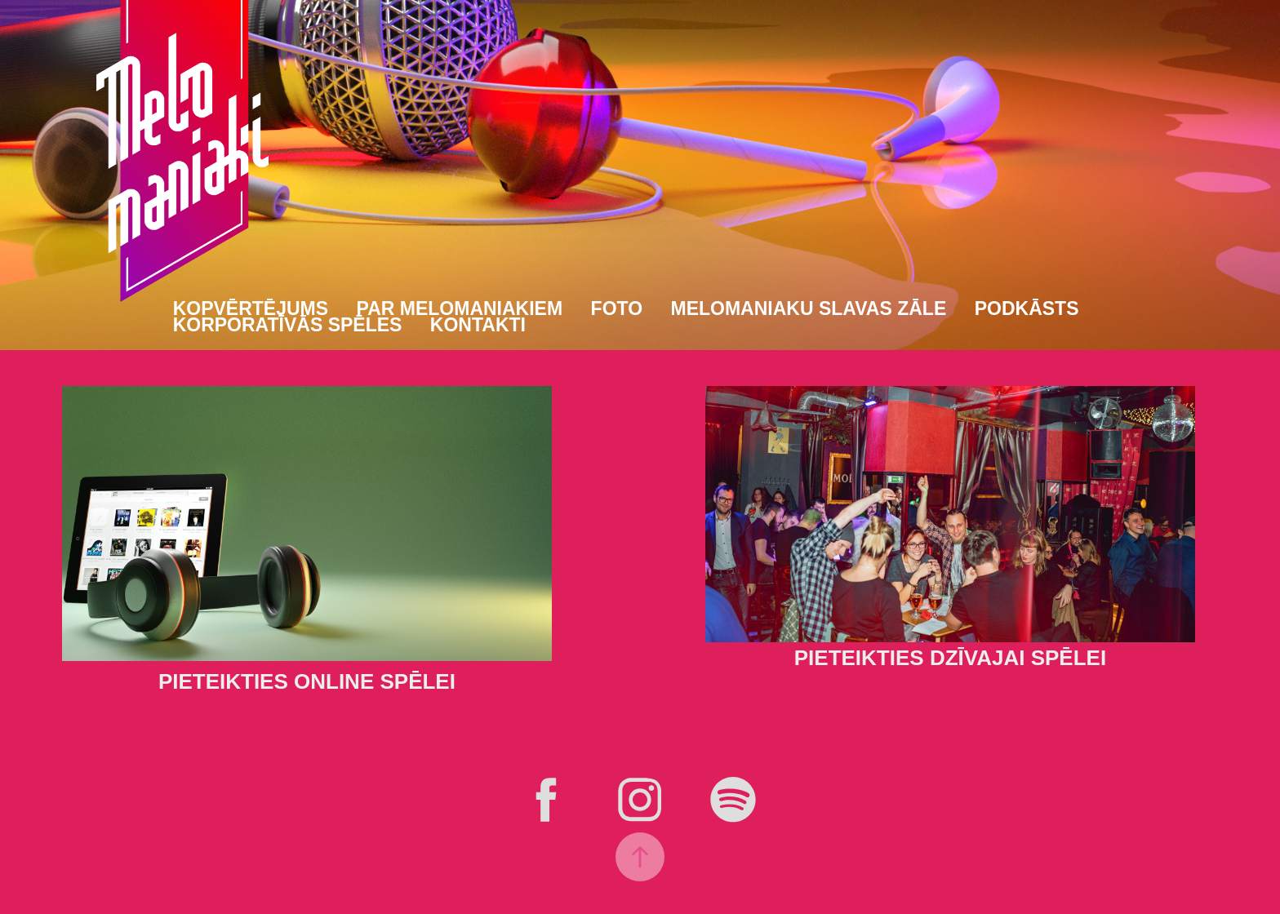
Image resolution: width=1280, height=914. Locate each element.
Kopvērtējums (250, 308)
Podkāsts (1027, 308)
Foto (616, 308)
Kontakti (478, 324)
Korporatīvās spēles (287, 324)
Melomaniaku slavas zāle (809, 308)
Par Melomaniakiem (460, 308)
